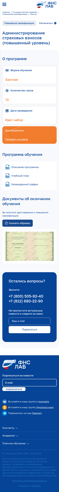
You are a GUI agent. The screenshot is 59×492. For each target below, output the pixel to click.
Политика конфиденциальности (29, 480)
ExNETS (36, 485)
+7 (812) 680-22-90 (26, 301)
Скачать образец (17, 223)
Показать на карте (16, 139)
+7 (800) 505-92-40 (26, 296)
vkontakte (43, 401)
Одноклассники (45, 407)
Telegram (37, 413)
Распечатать (48, 23)
